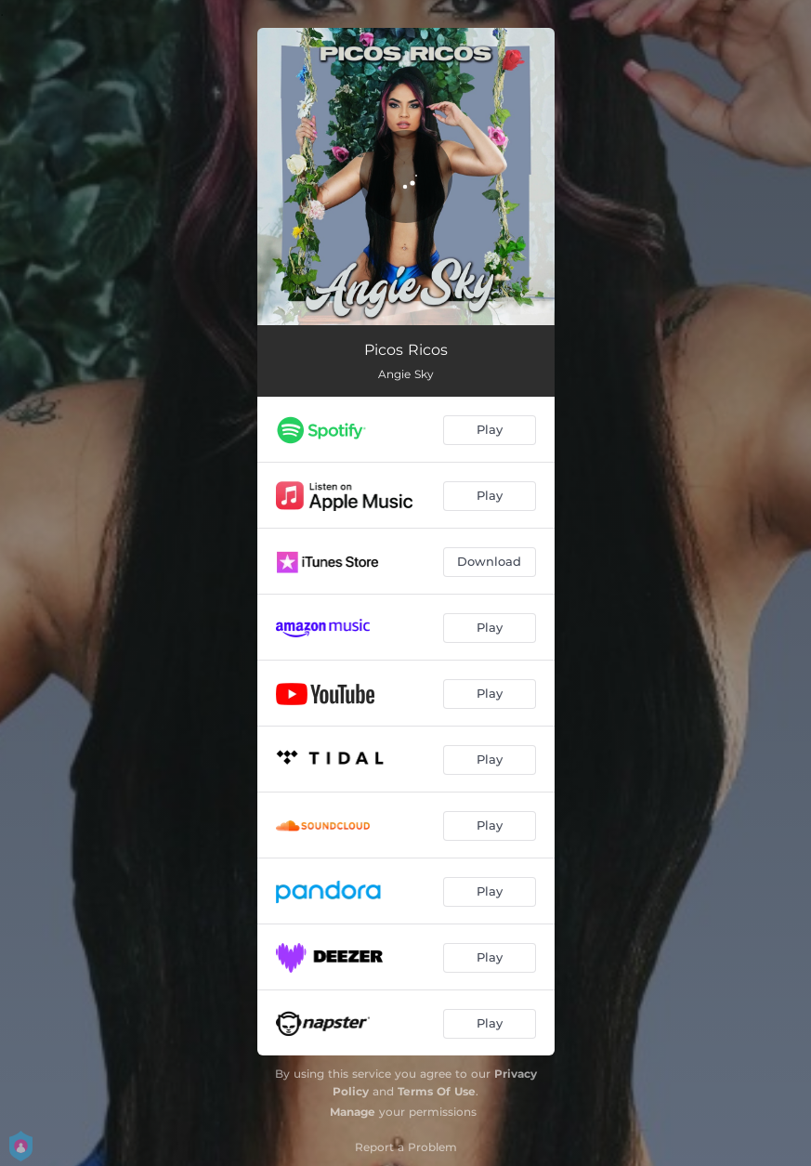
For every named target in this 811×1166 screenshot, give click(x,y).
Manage (352, 1112)
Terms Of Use (437, 1091)
